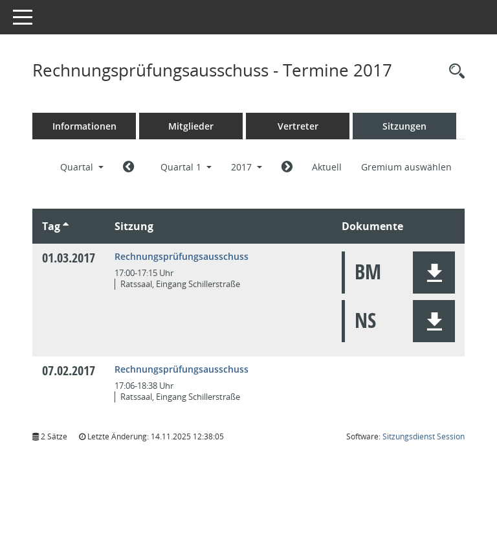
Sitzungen (404, 126)
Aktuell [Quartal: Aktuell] (327, 167)
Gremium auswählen (406, 167)
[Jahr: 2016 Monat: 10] (128, 167)
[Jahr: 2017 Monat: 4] (287, 167)
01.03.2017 (68, 257)
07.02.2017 (68, 370)
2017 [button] (246, 167)
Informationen (84, 126)
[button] (434, 272)
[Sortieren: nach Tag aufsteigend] (66, 226)
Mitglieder (191, 126)
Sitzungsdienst (423, 436)
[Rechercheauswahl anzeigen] (454, 71)
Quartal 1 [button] (186, 167)
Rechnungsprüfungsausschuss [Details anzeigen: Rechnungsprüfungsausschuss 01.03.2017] (181, 256)
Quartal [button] (82, 167)
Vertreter (298, 126)
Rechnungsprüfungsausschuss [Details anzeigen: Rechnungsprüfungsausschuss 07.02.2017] (181, 369)
